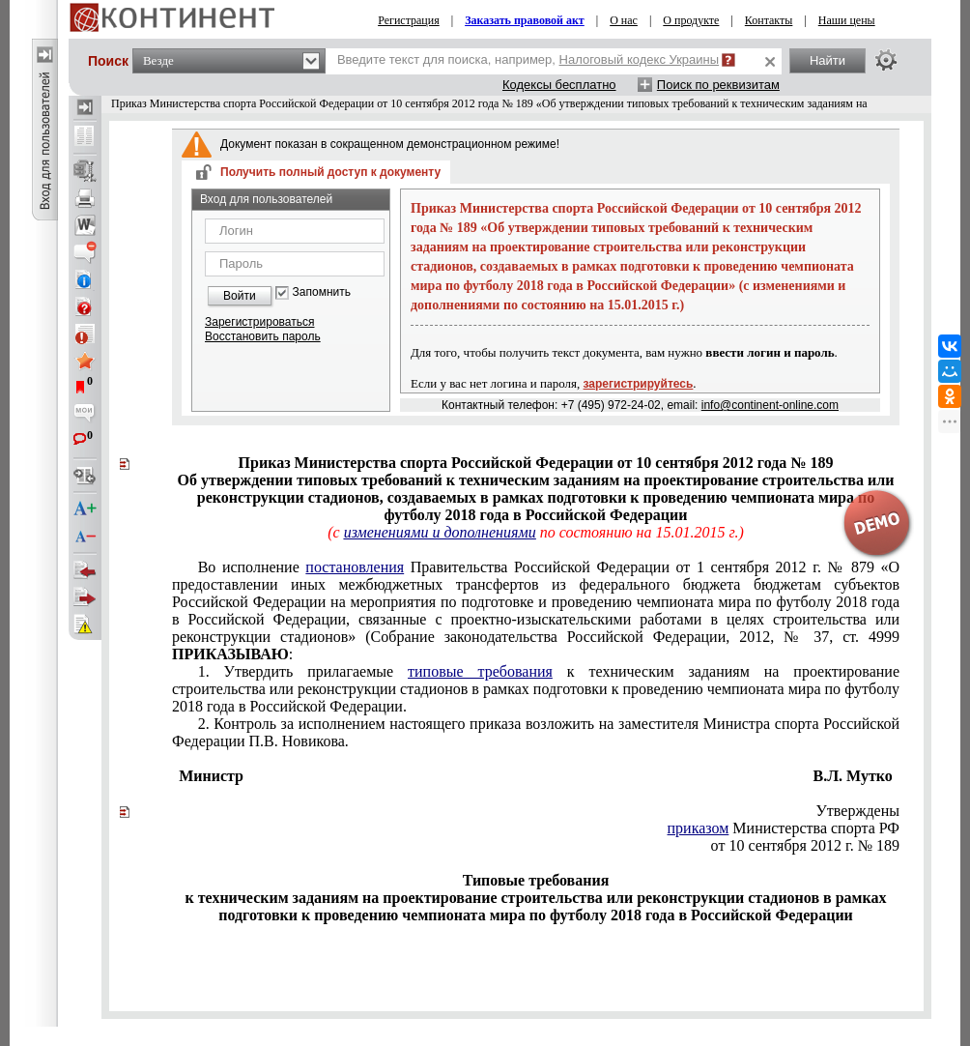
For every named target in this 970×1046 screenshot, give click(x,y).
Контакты (769, 20)
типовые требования (480, 671)
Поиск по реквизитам (718, 84)
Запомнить (322, 292)
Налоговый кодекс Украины (639, 59)
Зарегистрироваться (259, 322)
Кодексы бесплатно (559, 84)
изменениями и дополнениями (440, 532)
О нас (624, 20)
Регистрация (409, 20)
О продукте (691, 20)
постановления (354, 567)
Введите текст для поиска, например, (528, 59)
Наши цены (846, 20)
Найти (827, 60)
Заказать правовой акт (525, 20)
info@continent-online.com (770, 405)
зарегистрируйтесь (639, 384)
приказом (698, 828)
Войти (239, 296)
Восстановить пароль (263, 336)
